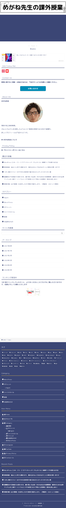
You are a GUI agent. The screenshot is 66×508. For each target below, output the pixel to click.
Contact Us (9, 458)
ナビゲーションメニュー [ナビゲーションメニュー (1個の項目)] (36, 360)
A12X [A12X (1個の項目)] (26, 352)
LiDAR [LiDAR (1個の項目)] (24, 355)
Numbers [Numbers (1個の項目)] (15, 358)
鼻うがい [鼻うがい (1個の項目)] (23, 366)
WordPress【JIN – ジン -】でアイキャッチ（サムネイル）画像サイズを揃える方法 (31, 162)
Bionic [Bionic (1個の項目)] (61, 352)
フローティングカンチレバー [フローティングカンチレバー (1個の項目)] (50, 360)
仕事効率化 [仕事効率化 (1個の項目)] (37, 363)
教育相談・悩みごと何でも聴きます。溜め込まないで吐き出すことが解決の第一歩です (32, 167)
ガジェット (8, 207)
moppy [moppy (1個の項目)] (59, 355)
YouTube (8, 449)
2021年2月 (8, 256)
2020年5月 (8, 260)
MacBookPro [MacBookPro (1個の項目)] (41, 355)
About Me (8, 419)
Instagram (8, 445)
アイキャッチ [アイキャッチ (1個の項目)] (59, 358)
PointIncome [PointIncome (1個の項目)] (28, 358)
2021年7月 (8, 251)
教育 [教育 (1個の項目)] (11, 366)
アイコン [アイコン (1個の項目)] (5, 360)
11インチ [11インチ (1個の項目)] (5, 352)
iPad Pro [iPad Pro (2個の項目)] (11, 355)
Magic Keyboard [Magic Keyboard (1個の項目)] (50, 355)
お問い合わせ (33, 88)
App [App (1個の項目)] (50, 352)
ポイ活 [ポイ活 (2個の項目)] (23, 363)
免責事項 (40, 503)
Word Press (8, 202)
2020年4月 (8, 265)
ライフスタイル (9, 212)
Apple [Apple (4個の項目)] (55, 352)
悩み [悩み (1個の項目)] (56, 363)
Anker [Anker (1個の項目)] (37, 352)
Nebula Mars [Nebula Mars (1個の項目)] (6, 358)
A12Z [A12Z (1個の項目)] (31, 352)
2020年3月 (8, 270)
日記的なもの (8, 222)
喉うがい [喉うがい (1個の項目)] (50, 363)
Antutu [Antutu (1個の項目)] (44, 352)
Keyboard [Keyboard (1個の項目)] (18, 355)
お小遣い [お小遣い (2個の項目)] (50, 358)
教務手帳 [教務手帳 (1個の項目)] (5, 366)
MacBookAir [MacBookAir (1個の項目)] (32, 355)
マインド (10, 436)
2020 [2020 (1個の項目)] (20, 352)
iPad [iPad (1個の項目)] (4, 355)
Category (8, 423)
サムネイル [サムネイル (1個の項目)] (24, 360)
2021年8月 (8, 246)
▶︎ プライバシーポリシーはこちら (13, 150)
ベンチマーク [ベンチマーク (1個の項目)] (15, 363)
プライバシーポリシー (29, 503)
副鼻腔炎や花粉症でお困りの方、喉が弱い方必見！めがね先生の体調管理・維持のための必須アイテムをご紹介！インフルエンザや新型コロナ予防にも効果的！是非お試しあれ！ (34, 178)
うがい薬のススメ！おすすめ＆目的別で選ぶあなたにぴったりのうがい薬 (27, 172)
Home (7, 414)
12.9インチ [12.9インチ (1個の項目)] (13, 352)
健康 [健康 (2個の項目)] (44, 363)
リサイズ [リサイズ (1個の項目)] (30, 363)
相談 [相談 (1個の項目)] (17, 366)
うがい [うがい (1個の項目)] (43, 358)
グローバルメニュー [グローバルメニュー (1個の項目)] (15, 360)
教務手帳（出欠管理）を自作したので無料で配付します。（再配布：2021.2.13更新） (31, 184)
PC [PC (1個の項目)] (21, 358)
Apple (6, 198)
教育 (5, 217)
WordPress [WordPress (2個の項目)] (36, 358)
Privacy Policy (10, 453)
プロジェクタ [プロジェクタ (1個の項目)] (6, 363)
